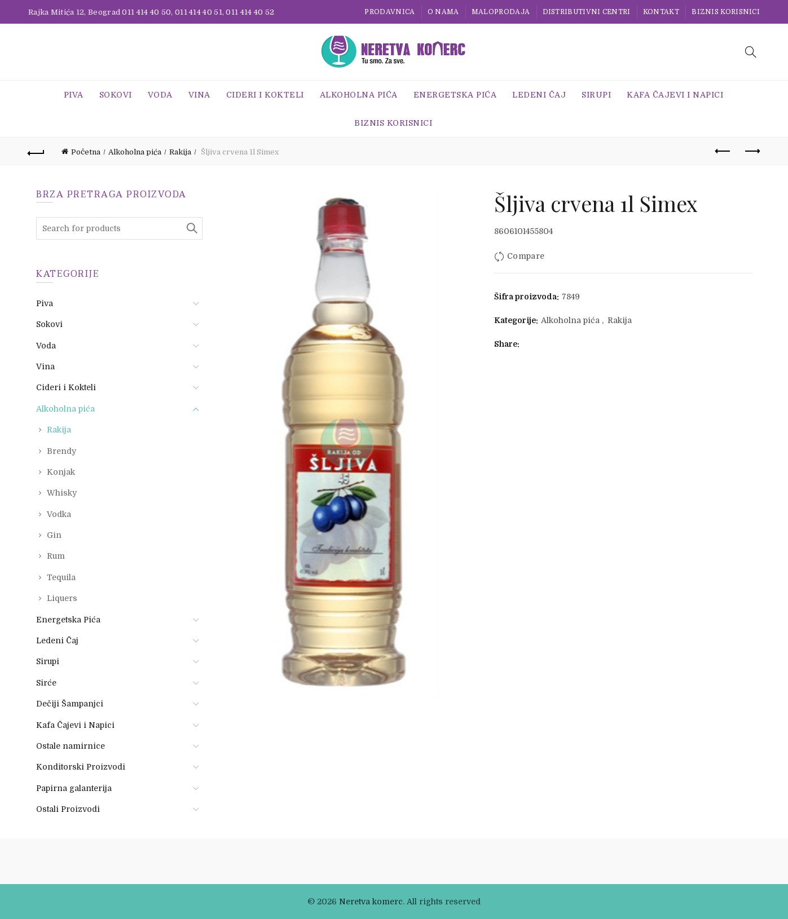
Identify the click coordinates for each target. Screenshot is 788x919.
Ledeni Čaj (539, 94)
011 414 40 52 (250, 12)
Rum (56, 555)
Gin (54, 535)
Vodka (59, 514)
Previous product (723, 151)
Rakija (180, 152)
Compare (525, 255)
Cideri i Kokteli (265, 94)
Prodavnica (389, 12)
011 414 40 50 (146, 12)
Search (191, 228)
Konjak (61, 471)
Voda (160, 94)
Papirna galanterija (74, 788)
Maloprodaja (501, 12)
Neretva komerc (371, 901)
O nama (443, 12)
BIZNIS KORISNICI (726, 12)
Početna (85, 152)
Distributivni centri (587, 12)
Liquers (62, 598)
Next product (751, 151)
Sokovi (115, 94)
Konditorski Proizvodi (80, 766)
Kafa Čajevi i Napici (675, 94)
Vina (199, 94)
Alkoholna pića (359, 94)
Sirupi (596, 94)
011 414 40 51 (198, 12)
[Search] (751, 51)
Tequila (61, 577)
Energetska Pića (455, 94)
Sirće (46, 682)
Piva (73, 94)
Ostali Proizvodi (68, 809)
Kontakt (661, 12)
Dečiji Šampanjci (69, 703)
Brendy (61, 451)
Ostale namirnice (70, 745)
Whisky (62, 492)
